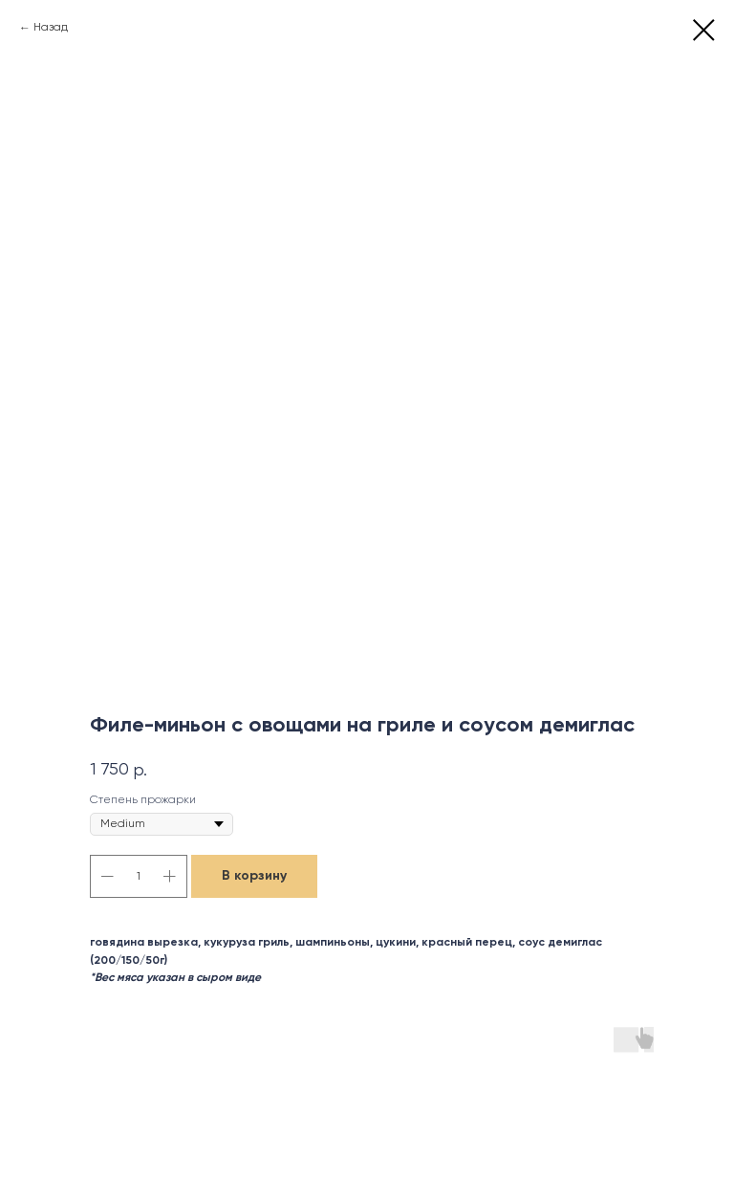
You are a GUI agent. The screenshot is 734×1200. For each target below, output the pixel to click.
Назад (50, 27)
